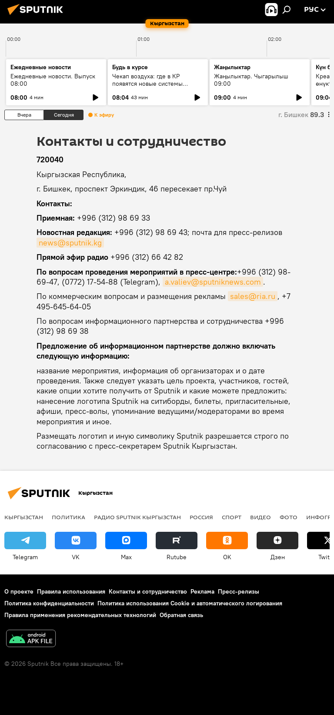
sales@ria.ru (252, 296)
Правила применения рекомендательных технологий (80, 615)
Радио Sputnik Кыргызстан (137, 517)
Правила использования (71, 591)
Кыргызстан (23, 517)
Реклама (202, 591)
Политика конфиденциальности (49, 603)
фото (288, 517)
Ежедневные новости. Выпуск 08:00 (52, 79)
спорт (231, 517)
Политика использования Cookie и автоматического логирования (189, 603)
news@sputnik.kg (70, 243)
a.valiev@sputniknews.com (213, 282)
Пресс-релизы (238, 591)
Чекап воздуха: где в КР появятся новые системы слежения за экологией (147, 83)
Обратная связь (181, 615)
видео (260, 517)
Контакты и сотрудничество (148, 591)
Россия (201, 517)
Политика (68, 517)
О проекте (18, 591)
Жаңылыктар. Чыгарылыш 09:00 (251, 79)
